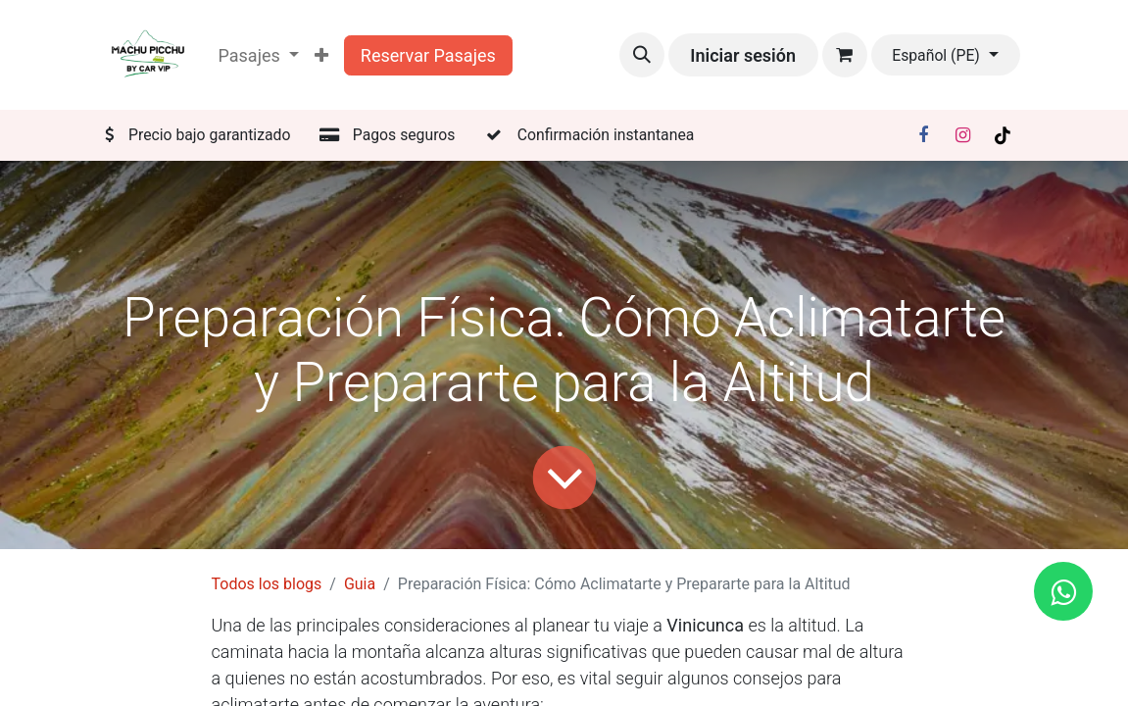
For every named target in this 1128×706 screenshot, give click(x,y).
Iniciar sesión (743, 55)
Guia (359, 584)
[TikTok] (1002, 135)
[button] (641, 54)
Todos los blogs (267, 584)
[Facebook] (923, 135)
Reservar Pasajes (428, 55)
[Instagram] (962, 135)
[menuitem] (321, 55)
